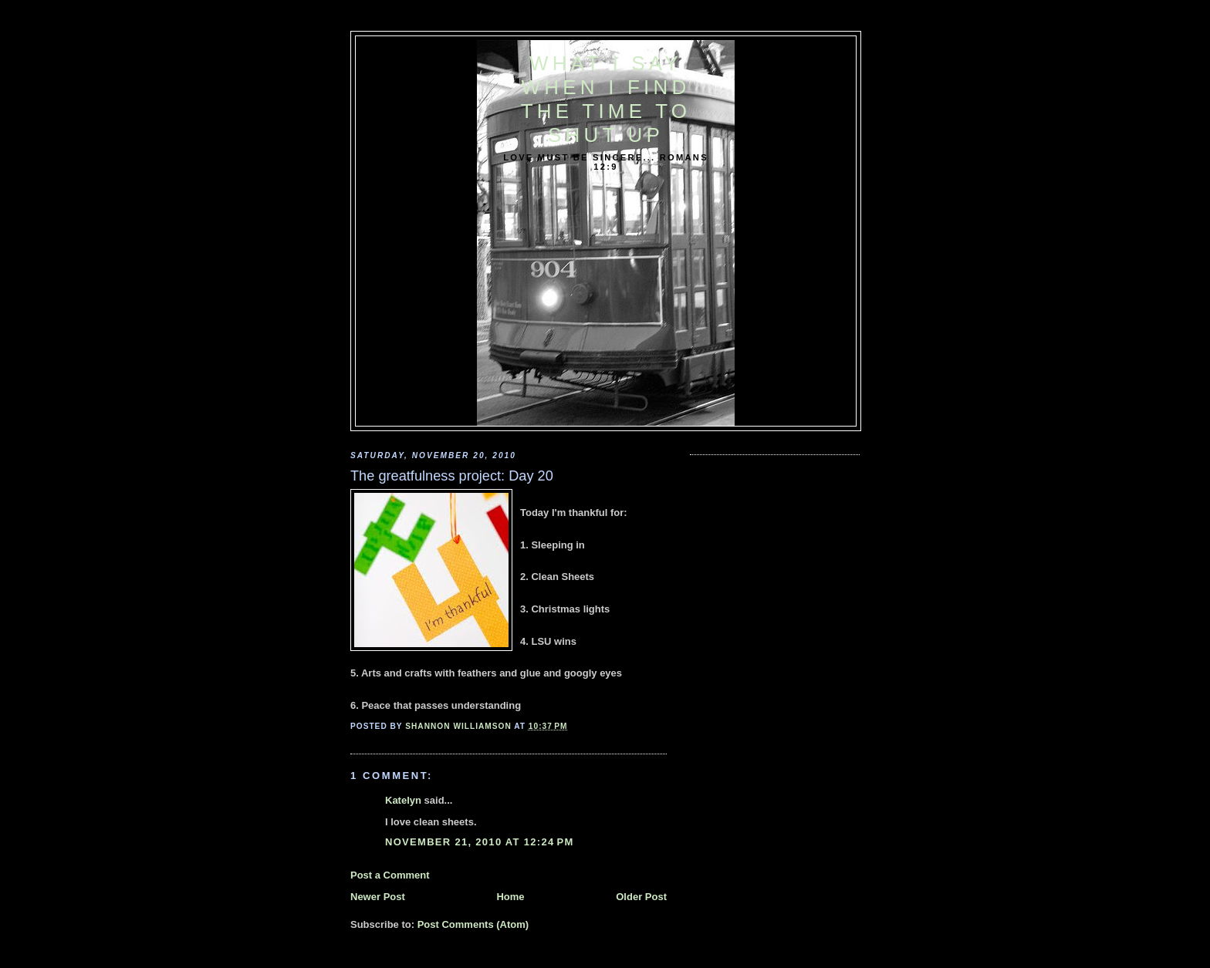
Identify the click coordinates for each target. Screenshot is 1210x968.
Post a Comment (390, 875)
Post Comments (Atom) (473, 924)
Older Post (641, 896)
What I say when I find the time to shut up (606, 99)
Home (510, 896)
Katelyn (403, 800)
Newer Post (377, 896)
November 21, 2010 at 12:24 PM (479, 842)
